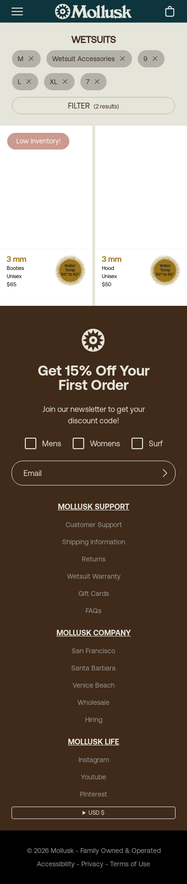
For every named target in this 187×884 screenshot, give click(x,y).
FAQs (93, 610)
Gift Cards (93, 593)
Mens (43, 443)
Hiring (93, 719)
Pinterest (93, 794)
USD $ (96, 812)
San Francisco (93, 651)
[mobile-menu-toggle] (17, 11)
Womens (96, 443)
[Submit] (165, 473)
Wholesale (93, 702)
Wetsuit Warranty (94, 576)
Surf (147, 443)
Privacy (92, 864)
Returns (94, 559)
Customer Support (94, 524)
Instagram (93, 760)
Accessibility (56, 864)
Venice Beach (94, 685)
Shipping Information (93, 542)
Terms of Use (130, 864)
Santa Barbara (93, 668)
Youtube (93, 777)
